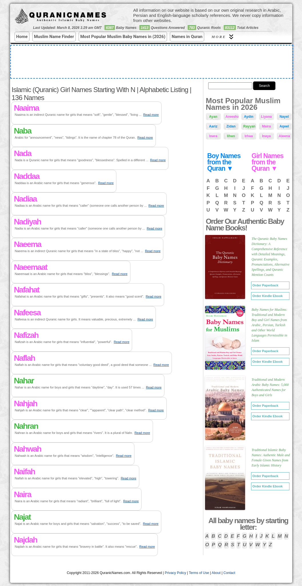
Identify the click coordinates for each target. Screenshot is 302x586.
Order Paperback (266, 285)
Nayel (284, 117)
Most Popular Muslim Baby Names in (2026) (123, 36)
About (216, 573)
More (223, 37)
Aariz (213, 126)
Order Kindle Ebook (268, 296)
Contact (229, 573)
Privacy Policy (175, 573)
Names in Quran (187, 36)
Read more (151, 114)
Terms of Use (199, 573)
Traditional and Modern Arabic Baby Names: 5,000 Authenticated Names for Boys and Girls (270, 387)
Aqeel (284, 126)
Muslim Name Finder (54, 36)
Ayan (213, 117)
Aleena (284, 136)
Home (22, 36)
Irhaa (249, 136)
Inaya (266, 136)
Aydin (248, 117)
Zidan (231, 126)
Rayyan (249, 126)
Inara (213, 136)
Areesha (232, 117)
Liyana (266, 117)
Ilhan (231, 136)
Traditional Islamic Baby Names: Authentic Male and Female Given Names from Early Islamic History (271, 457)
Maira (266, 126)
